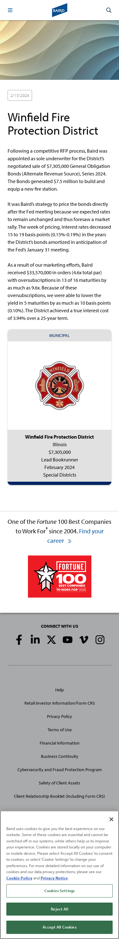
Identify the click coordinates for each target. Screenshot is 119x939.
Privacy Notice (54, 877)
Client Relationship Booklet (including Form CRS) (59, 796)
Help (59, 690)
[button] (10, 10)
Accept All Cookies (59, 926)
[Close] (111, 819)
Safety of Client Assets (59, 783)
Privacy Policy (59, 716)
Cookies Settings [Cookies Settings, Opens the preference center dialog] (59, 890)
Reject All (59, 908)
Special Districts (90, 95)
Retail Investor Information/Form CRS (59, 703)
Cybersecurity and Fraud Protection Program (59, 769)
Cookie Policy (19, 877)
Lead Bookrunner (53, 95)
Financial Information (60, 743)
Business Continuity (59, 756)
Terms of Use (60, 730)
